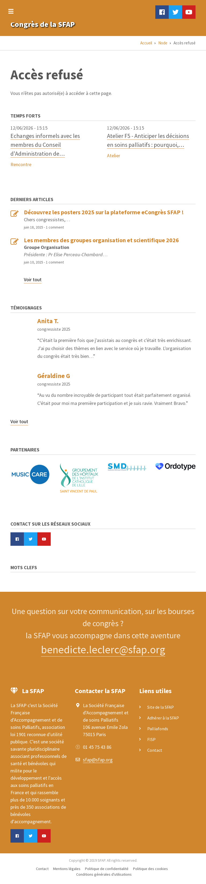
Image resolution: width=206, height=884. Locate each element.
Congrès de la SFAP (42, 24)
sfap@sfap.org (98, 760)
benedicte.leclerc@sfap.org (103, 649)
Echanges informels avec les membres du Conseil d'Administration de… (45, 144)
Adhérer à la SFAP (163, 718)
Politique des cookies (150, 868)
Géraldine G (53, 376)
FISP (151, 739)
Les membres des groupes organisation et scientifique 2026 (101, 240)
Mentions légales (66, 868)
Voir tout (33, 279)
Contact (154, 750)
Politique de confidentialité (106, 868)
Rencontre (20, 164)
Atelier (113, 155)
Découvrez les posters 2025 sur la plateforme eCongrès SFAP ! (104, 212)
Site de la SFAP (160, 707)
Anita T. (47, 321)
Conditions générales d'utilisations (104, 874)
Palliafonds (157, 728)
